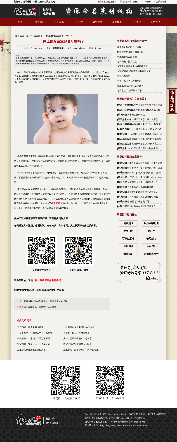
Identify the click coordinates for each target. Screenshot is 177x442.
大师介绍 (98, 22)
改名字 (151, 231)
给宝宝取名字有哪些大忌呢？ (77, 344)
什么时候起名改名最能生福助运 (78, 327)
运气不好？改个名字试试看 (30, 327)
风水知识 (122, 114)
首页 (19, 22)
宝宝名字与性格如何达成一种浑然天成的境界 (45, 301)
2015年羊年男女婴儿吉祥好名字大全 (144, 148)
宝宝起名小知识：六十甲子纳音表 (33, 344)
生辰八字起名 (124, 105)
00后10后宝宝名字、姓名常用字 (142, 119)
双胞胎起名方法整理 (127, 57)
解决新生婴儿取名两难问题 (130, 52)
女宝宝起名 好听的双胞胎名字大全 (134, 71)
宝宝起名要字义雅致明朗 (129, 81)
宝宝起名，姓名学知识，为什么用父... (81, 350)
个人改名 (59, 22)
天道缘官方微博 (109, 1)
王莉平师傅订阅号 (78, 253)
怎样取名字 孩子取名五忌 (129, 90)
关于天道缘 (12, 29)
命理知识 (122, 172)
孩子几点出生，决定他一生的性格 (40, 307)
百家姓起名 (123, 129)
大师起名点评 (151, 254)
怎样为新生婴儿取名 (127, 61)
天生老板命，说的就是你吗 (140, 187)
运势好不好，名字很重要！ (76, 333)
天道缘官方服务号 (41, 253)
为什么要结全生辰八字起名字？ (78, 338)
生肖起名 (128, 246)
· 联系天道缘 (160, 1)
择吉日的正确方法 (136, 114)
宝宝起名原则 (123, 76)
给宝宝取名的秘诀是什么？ (130, 86)
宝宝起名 (40, 22)
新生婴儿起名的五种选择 (129, 47)
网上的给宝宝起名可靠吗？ (59, 36)
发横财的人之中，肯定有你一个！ (143, 182)
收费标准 (117, 22)
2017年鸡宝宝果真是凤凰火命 (146, 110)
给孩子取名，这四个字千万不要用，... (35, 338)
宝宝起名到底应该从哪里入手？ (32, 350)
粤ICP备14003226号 (156, 414)
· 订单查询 (146, 1)
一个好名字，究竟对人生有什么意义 (34, 333)
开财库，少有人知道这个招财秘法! (144, 172)
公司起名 (78, 22)
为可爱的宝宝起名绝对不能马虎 (132, 66)
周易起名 (128, 223)
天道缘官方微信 (130, 1)
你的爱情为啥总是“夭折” (139, 201)
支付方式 (155, 22)
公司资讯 (136, 22)
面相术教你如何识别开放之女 (141, 206)
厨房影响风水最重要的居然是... (142, 192)
